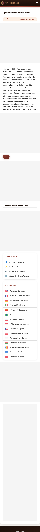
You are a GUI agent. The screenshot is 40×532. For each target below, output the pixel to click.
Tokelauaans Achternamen (19, 324)
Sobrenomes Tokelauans (18, 315)
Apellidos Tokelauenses (27, 19)
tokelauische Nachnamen (19, 300)
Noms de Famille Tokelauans (20, 296)
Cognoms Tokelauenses (19, 310)
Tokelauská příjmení (17, 329)
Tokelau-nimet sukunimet (19, 338)
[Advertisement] (20, 42)
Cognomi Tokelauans (17, 305)
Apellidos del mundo (11, 19)
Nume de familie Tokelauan (19, 347)
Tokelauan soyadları (17, 357)
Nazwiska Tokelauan (17, 320)
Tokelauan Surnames (17, 291)
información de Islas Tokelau (19, 276)
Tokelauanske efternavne (19, 333)
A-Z (6, 156)
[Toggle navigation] (36, 3)
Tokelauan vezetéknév (18, 343)
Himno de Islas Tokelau (17, 271)
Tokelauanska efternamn (18, 352)
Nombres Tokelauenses (17, 267)
